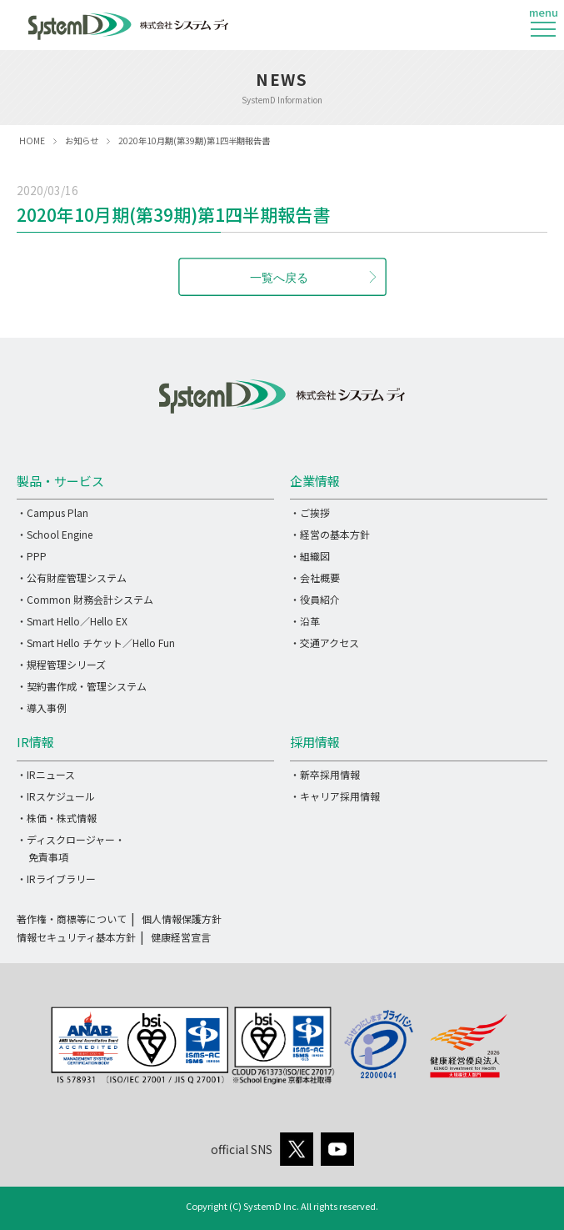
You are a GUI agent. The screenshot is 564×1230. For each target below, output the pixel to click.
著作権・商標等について (72, 918)
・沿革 (305, 621)
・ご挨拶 (310, 512)
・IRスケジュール (56, 796)
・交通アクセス (324, 642)
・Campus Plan (52, 512)
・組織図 (310, 556)
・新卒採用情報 (325, 774)
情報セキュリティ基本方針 (76, 937)
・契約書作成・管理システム (82, 686)
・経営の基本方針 (330, 534)
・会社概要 (315, 577)
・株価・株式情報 (57, 818)
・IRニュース (46, 774)
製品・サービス (60, 480)
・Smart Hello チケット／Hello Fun (96, 642)
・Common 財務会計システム (85, 599)
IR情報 (35, 742)
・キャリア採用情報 (335, 796)
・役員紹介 (315, 599)
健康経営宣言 (181, 937)
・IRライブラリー (56, 878)
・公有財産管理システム (72, 577)
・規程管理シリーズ (61, 664)
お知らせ (81, 140)
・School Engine (54, 534)
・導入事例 (42, 707)
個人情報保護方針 (182, 918)
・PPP (32, 556)
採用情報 (315, 742)
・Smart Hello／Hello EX (72, 621)
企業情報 (315, 480)
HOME (32, 140)
